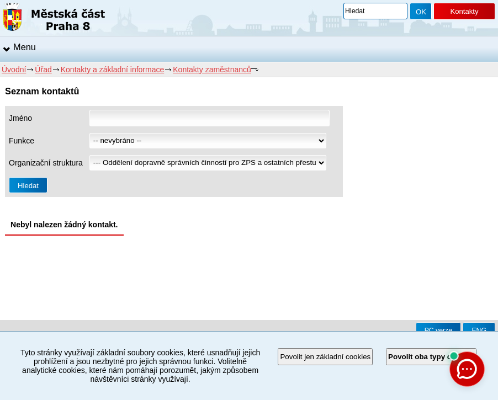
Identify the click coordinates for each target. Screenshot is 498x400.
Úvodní (14, 69)
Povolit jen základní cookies (325, 357)
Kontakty (464, 11)
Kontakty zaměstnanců (212, 69)
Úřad (43, 69)
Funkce (21, 140)
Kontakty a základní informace (113, 69)
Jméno (20, 118)
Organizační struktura (46, 162)
